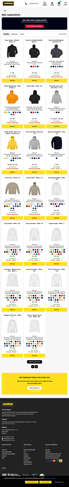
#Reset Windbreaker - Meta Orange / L (12, 86)
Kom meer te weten (50, 478)
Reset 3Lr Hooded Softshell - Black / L (34, 41)
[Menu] (64, 4)
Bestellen (12, 80)
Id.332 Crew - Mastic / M (12, 178)
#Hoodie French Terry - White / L (12, 316)
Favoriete (6, 34)
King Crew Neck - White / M (34, 223)
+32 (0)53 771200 (33, 3)
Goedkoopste (14, 34)
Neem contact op (34, 388)
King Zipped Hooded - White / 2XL (56, 178)
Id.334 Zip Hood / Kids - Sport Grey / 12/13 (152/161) (56, 87)
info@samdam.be (9, 438)
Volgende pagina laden (34, 362)
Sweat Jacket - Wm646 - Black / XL (12, 41)
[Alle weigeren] (45, 482)
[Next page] (32, 366)
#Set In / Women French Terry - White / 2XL (34, 316)
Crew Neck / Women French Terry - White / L (12, 270)
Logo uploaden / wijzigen (34, 26)
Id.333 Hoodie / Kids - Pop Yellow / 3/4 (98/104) (12, 132)
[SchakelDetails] (58, 482)
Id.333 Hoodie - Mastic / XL (34, 178)
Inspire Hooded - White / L (56, 223)
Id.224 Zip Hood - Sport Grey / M (34, 132)
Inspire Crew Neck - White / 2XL (34, 270)
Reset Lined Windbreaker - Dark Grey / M (57, 41)
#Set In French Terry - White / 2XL (56, 270)
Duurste (22, 34)
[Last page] (36, 366)
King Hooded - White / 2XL (12, 223)
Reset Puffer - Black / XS (34, 86)
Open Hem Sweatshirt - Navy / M (56, 132)
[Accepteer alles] (31, 482)
